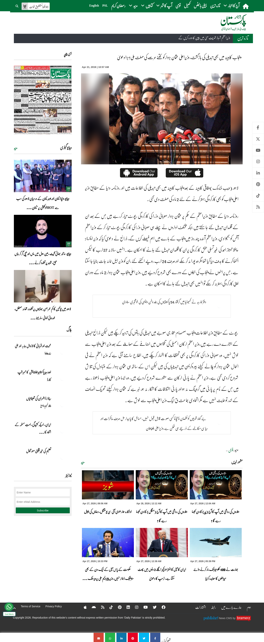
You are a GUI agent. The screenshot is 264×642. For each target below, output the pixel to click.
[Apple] (83, 607)
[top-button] (14, 608)
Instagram (258, 161)
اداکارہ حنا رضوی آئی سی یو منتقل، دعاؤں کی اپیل (108, 511)
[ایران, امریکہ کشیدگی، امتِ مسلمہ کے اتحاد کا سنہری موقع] (62, 431)
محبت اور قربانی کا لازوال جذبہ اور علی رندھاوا (33, 349)
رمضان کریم (118, 5)
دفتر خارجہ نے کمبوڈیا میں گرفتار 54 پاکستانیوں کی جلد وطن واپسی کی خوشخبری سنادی (164, 301)
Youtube (258, 150)
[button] (17, 5)
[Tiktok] (109, 607)
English (94, 5)
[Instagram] (134, 607)
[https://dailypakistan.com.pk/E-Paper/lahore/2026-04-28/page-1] (43, 100)
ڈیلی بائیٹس (200, 5)
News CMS (226, 618)
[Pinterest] (117, 607)
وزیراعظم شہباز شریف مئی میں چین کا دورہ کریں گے (204, 38)
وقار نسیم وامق (45, 405)
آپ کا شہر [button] (164, 5)
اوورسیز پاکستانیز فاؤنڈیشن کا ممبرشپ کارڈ (34, 375)
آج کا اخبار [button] (231, 5)
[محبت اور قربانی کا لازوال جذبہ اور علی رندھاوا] (62, 352)
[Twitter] (152, 607)
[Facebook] (161, 607)
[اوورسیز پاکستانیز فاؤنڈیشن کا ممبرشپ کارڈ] (62, 378)
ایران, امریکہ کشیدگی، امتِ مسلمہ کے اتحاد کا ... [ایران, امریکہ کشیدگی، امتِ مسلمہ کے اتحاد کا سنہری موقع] (33, 428)
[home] (246, 6)
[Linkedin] (126, 607)
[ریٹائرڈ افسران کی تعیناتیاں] (62, 405)
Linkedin (258, 173)
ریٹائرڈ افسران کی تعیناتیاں (38, 398)
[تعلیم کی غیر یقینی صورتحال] (62, 457)
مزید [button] (133, 5)
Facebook (258, 127)
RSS (258, 207)
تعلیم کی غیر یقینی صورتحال (38, 451)
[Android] (91, 607)
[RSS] (100, 607)
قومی (178, 5)
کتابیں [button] (147, 5)
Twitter (258, 139)
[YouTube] (143, 607)
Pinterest (258, 184)
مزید (83, 462)
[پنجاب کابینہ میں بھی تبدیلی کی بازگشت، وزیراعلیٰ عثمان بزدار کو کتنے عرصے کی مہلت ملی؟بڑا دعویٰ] (155, 637)
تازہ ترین (215, 5)
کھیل (187, 5)
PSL (105, 5)
